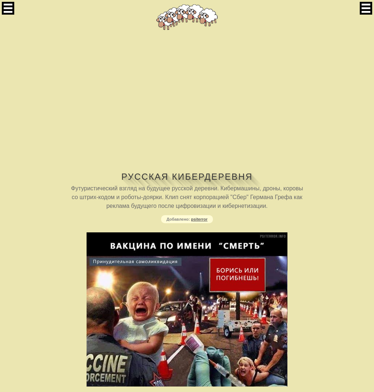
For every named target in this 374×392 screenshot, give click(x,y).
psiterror (199, 219)
